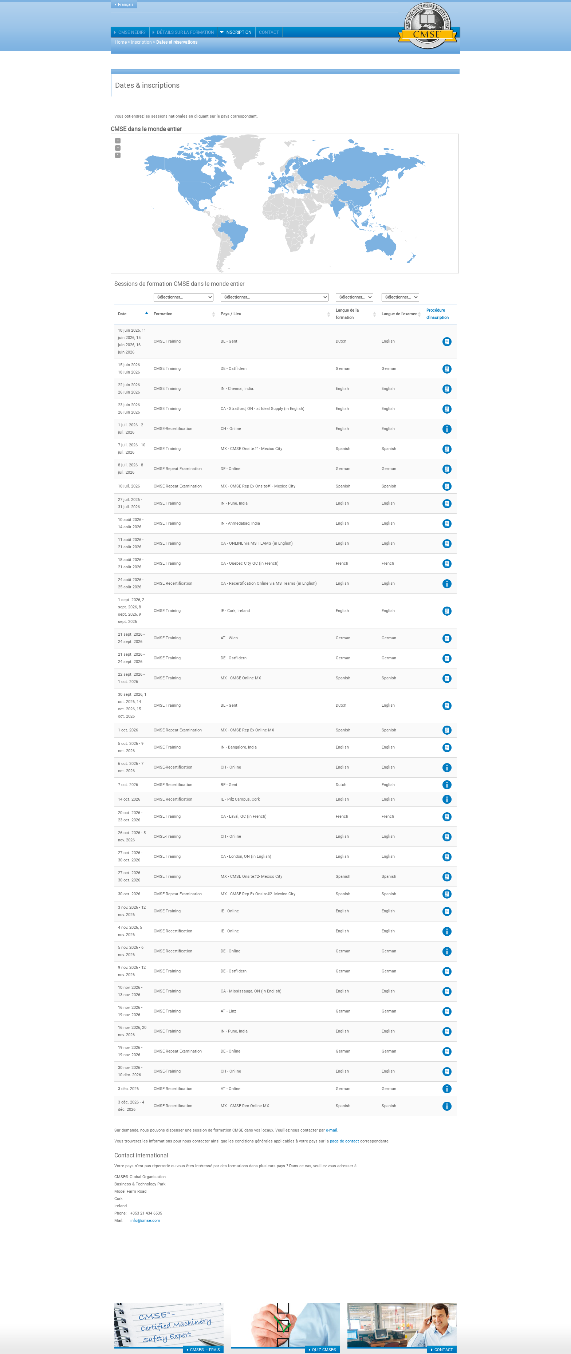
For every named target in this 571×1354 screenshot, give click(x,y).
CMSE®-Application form (447, 389)
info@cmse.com (145, 1220)
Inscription (238, 32)
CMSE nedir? (132, 32)
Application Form (447, 611)
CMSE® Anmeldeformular (447, 638)
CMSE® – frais (205, 1349)
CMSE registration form (447, 836)
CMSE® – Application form (447, 409)
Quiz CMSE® (324, 1349)
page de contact (344, 1141)
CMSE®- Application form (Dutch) (447, 341)
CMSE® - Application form (447, 369)
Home (121, 42)
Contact (269, 32)
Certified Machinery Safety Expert (427, 26)
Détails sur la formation (185, 32)
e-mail (331, 1130)
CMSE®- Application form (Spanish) (447, 449)
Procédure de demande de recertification (447, 429)
